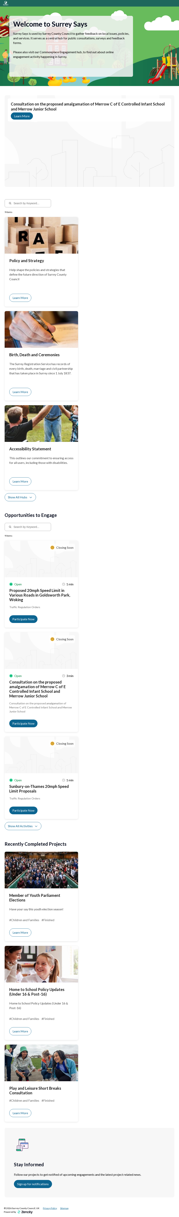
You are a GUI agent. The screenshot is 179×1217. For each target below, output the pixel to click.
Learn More (22, 116)
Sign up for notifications (33, 1184)
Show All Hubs (20, 497)
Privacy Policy (50, 1208)
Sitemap (64, 1208)
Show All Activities (23, 826)
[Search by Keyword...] (30, 203)
